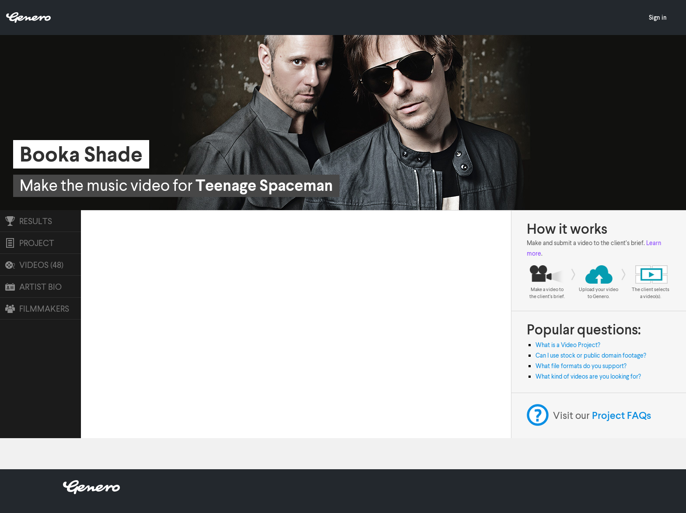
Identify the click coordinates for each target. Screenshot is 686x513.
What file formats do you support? (581, 365)
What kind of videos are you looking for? (588, 376)
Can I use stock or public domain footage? (591, 355)
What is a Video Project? (568, 344)
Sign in (658, 17)
